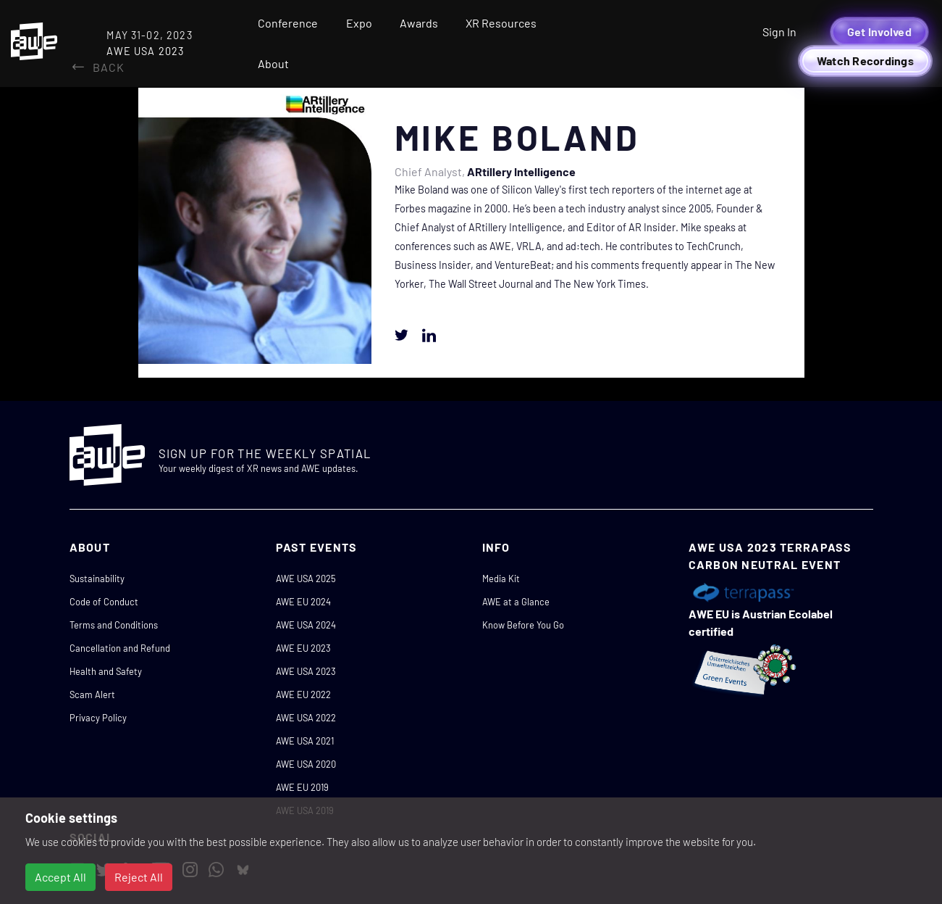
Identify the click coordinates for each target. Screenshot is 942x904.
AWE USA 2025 (306, 578)
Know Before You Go (523, 625)
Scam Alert (92, 694)
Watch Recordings (865, 60)
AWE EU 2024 (303, 601)
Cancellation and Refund (120, 648)
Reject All (138, 877)
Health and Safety (106, 671)
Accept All (60, 877)
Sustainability (97, 578)
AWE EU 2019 (302, 787)
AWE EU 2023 (303, 648)
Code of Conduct (104, 601)
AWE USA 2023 (306, 671)
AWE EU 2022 (303, 694)
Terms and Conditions (114, 625)
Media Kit (501, 578)
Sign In (779, 31)
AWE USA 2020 (306, 764)
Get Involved (879, 31)
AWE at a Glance (516, 601)
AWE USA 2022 (306, 717)
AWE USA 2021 (305, 741)
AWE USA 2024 (306, 625)
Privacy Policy (98, 717)
